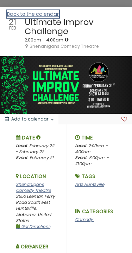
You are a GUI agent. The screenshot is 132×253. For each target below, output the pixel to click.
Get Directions (33, 226)
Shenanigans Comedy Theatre (33, 187)
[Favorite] (124, 119)
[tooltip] (66, 40)
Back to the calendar (33, 14)
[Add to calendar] (29, 119)
